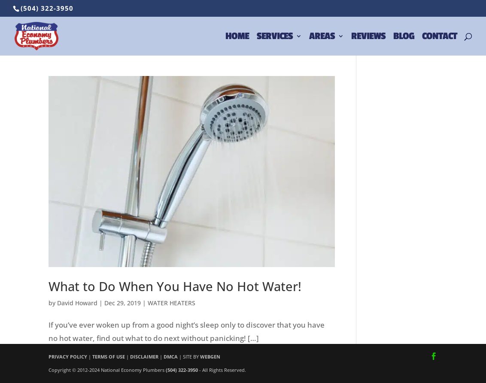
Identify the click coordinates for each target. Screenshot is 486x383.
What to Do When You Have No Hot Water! (175, 286)
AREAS (322, 37)
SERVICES (275, 37)
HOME (237, 37)
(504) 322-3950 (47, 8)
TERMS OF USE (108, 356)
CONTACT (439, 37)
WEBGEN (210, 356)
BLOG (403, 37)
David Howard (77, 303)
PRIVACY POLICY (68, 356)
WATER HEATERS (171, 303)
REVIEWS (368, 37)
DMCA (171, 356)
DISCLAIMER (144, 356)
